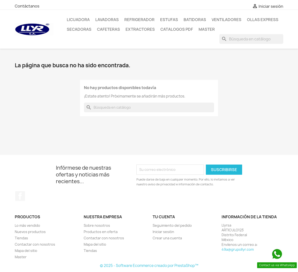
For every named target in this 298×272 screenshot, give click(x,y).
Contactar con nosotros (35, 244)
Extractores (140, 29)
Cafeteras (108, 29)
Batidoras (195, 19)
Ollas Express (262, 19)
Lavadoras (107, 19)
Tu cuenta (164, 216)
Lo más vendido (27, 225)
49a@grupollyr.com (238, 249)
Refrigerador (139, 19)
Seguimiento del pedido (172, 225)
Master (207, 29)
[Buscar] (251, 39)
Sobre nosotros (97, 225)
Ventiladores (226, 19)
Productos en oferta (101, 231)
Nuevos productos (30, 231)
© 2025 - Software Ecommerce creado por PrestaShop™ (149, 265)
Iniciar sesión (163, 231)
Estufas (169, 19)
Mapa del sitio (26, 250)
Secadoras (79, 29)
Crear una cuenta (167, 238)
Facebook (20, 196)
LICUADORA (78, 19)
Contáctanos (27, 6)
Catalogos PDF (176, 29)
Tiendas (21, 238)
